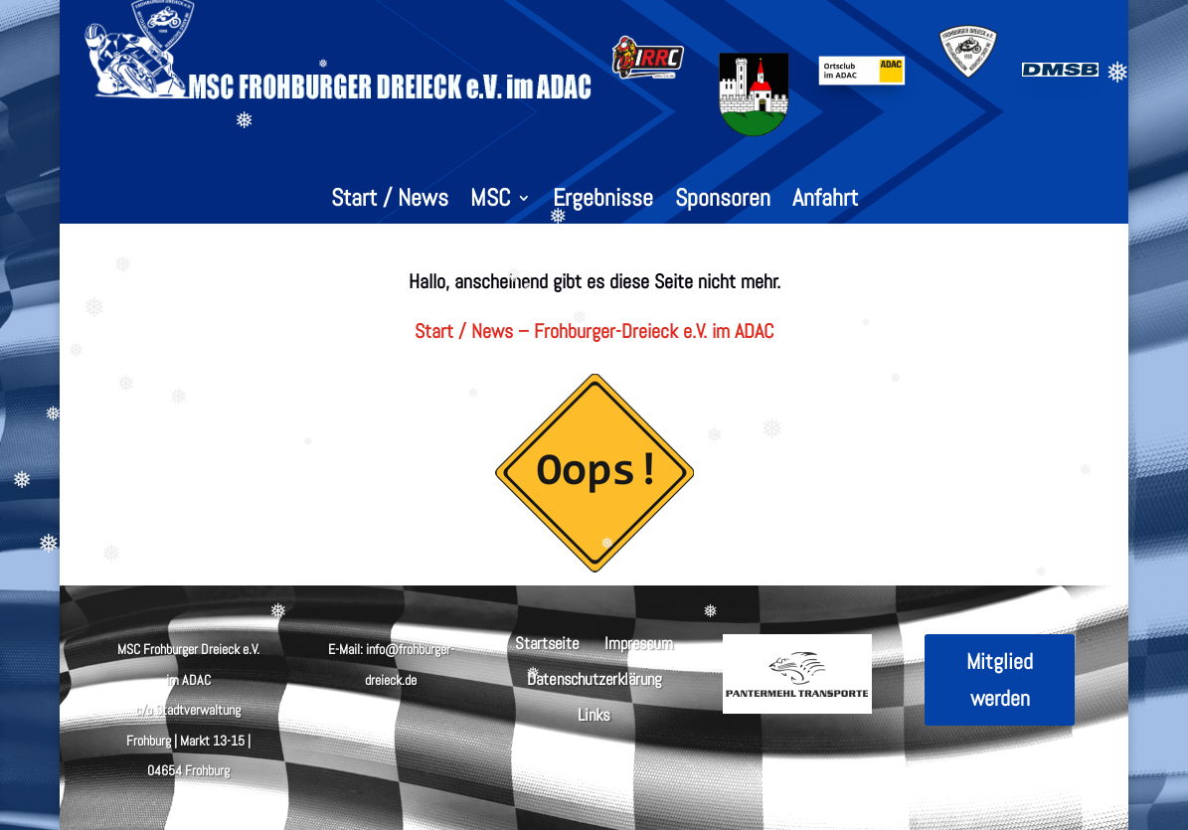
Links (593, 713)
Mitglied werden (999, 679)
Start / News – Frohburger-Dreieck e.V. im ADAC (594, 331)
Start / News (389, 202)
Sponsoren (722, 202)
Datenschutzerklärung (594, 677)
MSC (490, 202)
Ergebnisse (603, 202)
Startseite (547, 641)
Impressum (638, 641)
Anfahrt (825, 202)
